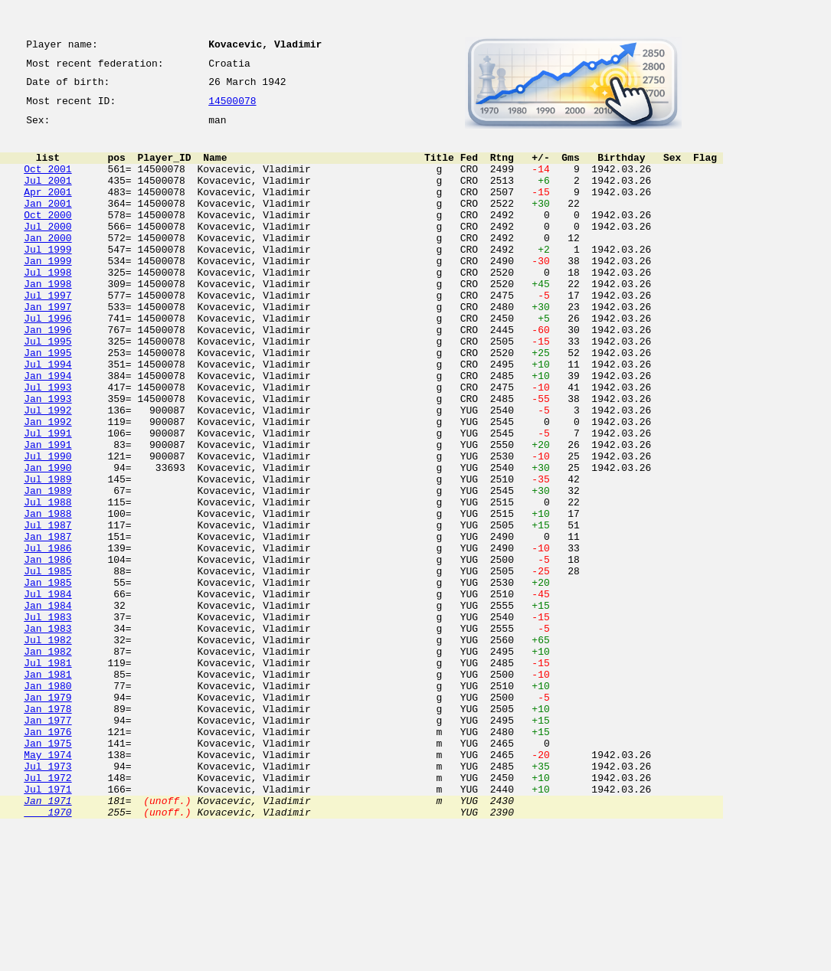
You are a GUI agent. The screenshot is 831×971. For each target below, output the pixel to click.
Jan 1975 (47, 871)
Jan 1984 (47, 706)
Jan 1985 (47, 678)
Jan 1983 (47, 734)
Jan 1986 (47, 651)
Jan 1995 (47, 403)
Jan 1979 (47, 816)
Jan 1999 (47, 292)
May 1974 (47, 885)
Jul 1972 (47, 913)
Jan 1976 (47, 858)
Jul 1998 (47, 306)
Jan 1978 (47, 830)
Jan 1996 (47, 375)
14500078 (232, 109)
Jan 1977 (47, 844)
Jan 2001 (47, 223)
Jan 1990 (47, 541)
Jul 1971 (47, 926)
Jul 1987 (47, 609)
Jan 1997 (47, 348)
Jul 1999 (47, 279)
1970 (47, 954)
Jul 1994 (47, 416)
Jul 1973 (47, 899)
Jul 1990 (47, 527)
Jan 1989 (47, 568)
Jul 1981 (47, 775)
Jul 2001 (47, 196)
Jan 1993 (47, 458)
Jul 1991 (47, 499)
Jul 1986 (47, 637)
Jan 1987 (47, 623)
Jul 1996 (47, 361)
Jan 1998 (47, 320)
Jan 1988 (47, 596)
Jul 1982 (47, 747)
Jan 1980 (47, 802)
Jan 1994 (47, 430)
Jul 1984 (47, 692)
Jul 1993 (47, 444)
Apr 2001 (47, 210)
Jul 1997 (47, 334)
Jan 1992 (47, 485)
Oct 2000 (47, 237)
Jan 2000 (47, 265)
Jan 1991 (47, 513)
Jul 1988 (47, 582)
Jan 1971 (47, 940)
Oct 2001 (47, 182)
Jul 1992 (47, 472)
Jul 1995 (47, 389)
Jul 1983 (47, 720)
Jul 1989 (47, 554)
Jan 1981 (47, 789)
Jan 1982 (47, 761)
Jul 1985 (47, 665)
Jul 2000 (47, 251)
